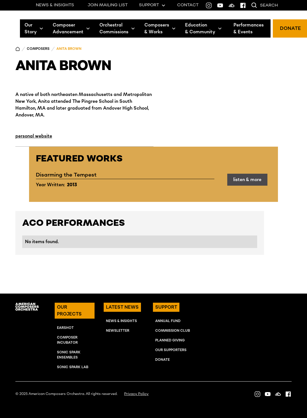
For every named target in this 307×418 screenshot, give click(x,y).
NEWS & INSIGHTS (55, 5)
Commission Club (172, 330)
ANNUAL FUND (168, 321)
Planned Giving (170, 340)
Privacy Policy (136, 394)
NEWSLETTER (117, 330)
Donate (162, 359)
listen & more (247, 180)
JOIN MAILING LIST (108, 5)
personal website (33, 136)
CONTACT (187, 5)
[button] (34, 28)
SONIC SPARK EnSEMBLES (69, 355)
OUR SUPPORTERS (171, 350)
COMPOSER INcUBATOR (67, 340)
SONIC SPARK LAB (72, 367)
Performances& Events (249, 28)
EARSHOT (65, 327)
